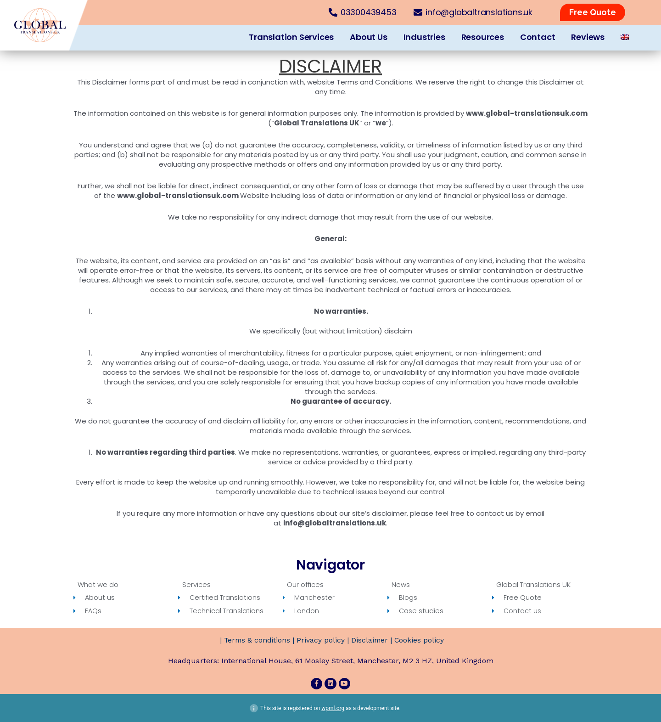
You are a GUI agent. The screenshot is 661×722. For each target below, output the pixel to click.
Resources (482, 37)
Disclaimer (370, 640)
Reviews (588, 37)
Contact (537, 37)
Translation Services (291, 37)
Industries (424, 37)
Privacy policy (321, 640)
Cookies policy (420, 640)
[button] (592, 12)
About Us (368, 37)
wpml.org (332, 708)
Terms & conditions (256, 640)
